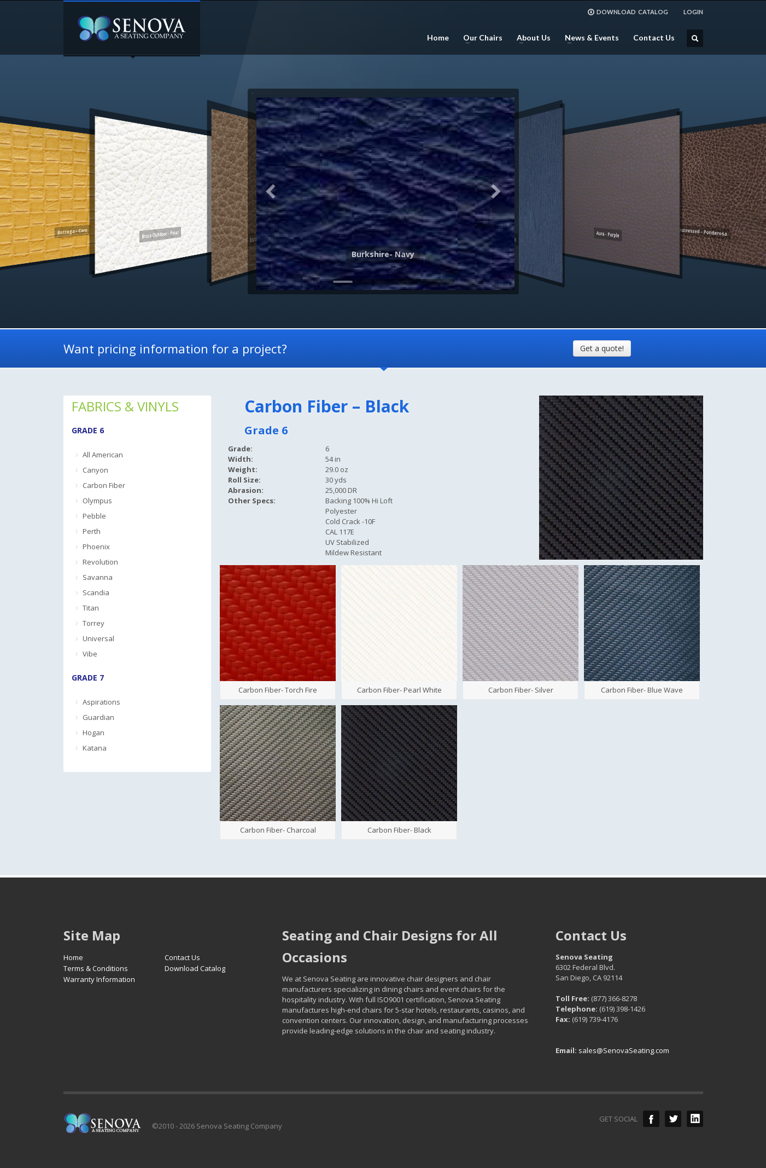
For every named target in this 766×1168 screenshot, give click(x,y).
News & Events (588, 38)
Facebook (651, 1119)
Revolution (100, 562)
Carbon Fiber (104, 485)
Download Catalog (195, 968)
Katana (95, 748)
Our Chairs (479, 38)
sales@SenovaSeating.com (623, 1050)
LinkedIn (695, 1119)
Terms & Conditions (95, 968)
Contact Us (654, 38)
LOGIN (693, 11)
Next (495, 191)
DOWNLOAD (627, 12)
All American (103, 455)
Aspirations (101, 702)
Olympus (97, 500)
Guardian (98, 717)
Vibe (90, 654)
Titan (91, 608)
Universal (98, 638)
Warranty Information (99, 979)
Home (438, 38)
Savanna (98, 577)
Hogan (93, 732)
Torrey (93, 623)
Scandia (96, 592)
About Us (530, 38)
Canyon (95, 470)
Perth (92, 531)
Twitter (673, 1119)
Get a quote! (602, 348)
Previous (271, 191)
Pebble (94, 516)
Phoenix (96, 546)
